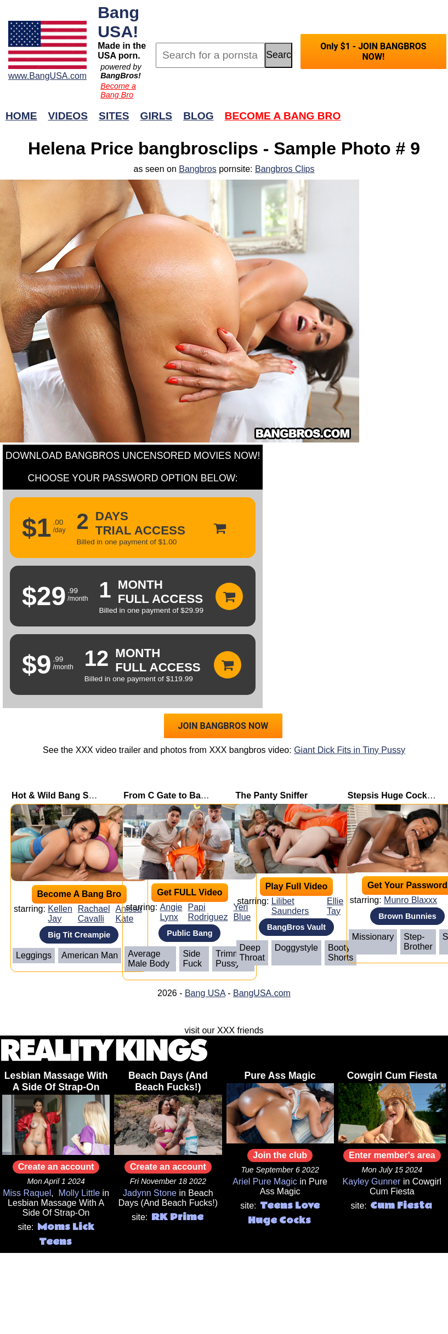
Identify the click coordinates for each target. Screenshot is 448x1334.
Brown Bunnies (407, 916)
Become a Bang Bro (118, 90)
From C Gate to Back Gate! (179, 795)
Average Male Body (148, 958)
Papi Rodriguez (208, 912)
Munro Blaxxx (410, 900)
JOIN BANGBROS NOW (223, 726)
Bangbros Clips (285, 169)
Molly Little (79, 1193)
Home (21, 116)
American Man (89, 955)
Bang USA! (118, 22)
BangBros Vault (296, 927)
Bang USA (205, 993)
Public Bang (189, 933)
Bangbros (198, 169)
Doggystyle (296, 947)
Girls (156, 116)
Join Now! (396, 121)
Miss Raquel (27, 1193)
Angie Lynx (171, 912)
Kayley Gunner (372, 1181)
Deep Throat (252, 952)
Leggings (34, 955)
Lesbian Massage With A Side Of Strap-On (56, 1081)
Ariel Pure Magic (264, 1181)
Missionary (373, 936)
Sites (114, 116)
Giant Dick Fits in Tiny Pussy (349, 750)
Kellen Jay (60, 913)
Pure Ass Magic (279, 1075)
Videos (68, 116)
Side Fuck (192, 958)
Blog (198, 116)
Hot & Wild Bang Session (64, 795)
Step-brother (418, 941)
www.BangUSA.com (47, 76)
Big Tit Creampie (79, 934)
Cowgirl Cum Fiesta (392, 1075)
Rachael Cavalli (94, 913)
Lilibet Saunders (290, 906)
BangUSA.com (262, 993)
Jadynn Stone (150, 1193)
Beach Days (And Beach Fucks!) (168, 1081)
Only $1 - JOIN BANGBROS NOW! (373, 51)
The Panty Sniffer (272, 795)
